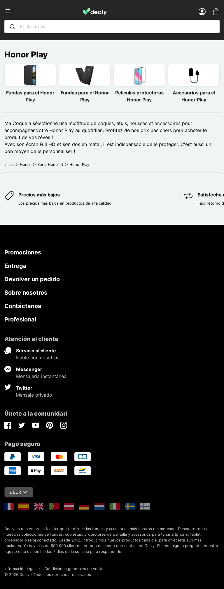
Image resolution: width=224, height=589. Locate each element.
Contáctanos (22, 306)
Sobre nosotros (25, 292)
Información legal (19, 568)
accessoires (168, 123)
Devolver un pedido (32, 279)
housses (138, 123)
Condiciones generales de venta (73, 568)
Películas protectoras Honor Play (139, 96)
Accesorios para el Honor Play (194, 96)
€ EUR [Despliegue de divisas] (18, 492)
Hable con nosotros (38, 358)
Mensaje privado (34, 395)
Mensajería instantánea (41, 376)
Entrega (15, 265)
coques (106, 123)
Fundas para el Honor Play (30, 96)
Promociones (22, 252)
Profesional (20, 319)
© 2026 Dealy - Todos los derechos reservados (47, 574)
